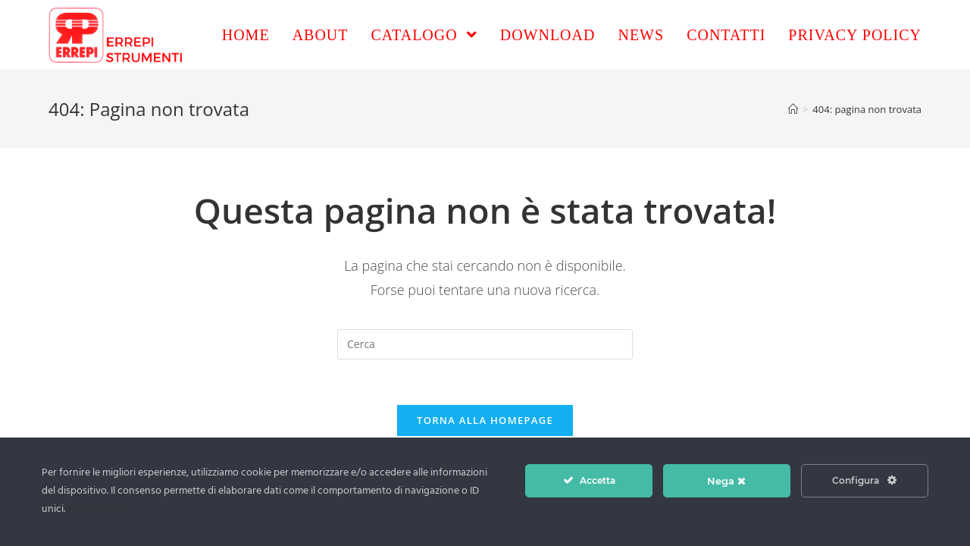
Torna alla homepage (485, 420)
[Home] (793, 109)
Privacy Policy (98, 509)
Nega (726, 481)
